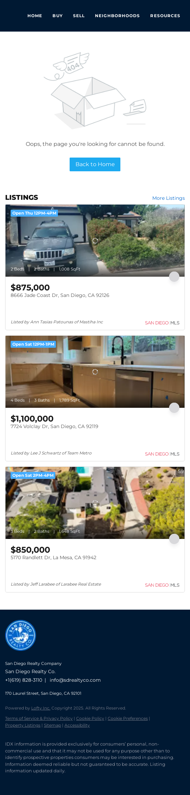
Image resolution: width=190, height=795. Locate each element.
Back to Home (95, 164)
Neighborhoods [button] (117, 15)
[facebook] (8, 781)
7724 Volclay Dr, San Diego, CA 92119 (54, 426)
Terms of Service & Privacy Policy (39, 718)
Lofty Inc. (40, 708)
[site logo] (24, 654)
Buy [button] (57, 15)
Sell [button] (79, 15)
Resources (165, 15)
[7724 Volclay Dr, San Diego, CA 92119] (95, 372)
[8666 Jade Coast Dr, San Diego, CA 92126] (95, 241)
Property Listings (22, 725)
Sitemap (52, 725)
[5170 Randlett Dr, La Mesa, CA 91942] (95, 503)
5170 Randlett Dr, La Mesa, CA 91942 (53, 557)
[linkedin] (22, 781)
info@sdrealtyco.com (75, 680)
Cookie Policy (90, 718)
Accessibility (77, 725)
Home (34, 15)
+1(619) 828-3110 (23, 680)
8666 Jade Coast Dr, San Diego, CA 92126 (60, 295)
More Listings (168, 198)
